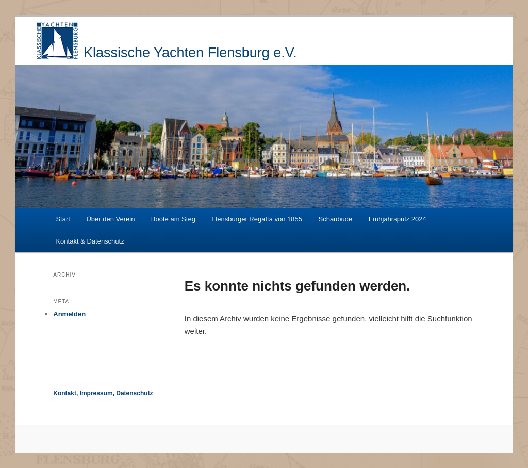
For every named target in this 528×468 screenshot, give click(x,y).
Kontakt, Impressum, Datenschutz (103, 393)
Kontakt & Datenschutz (90, 241)
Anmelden (69, 314)
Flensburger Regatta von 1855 (256, 219)
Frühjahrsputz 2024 (397, 219)
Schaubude (335, 219)
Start (63, 219)
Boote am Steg (173, 219)
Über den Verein (110, 219)
